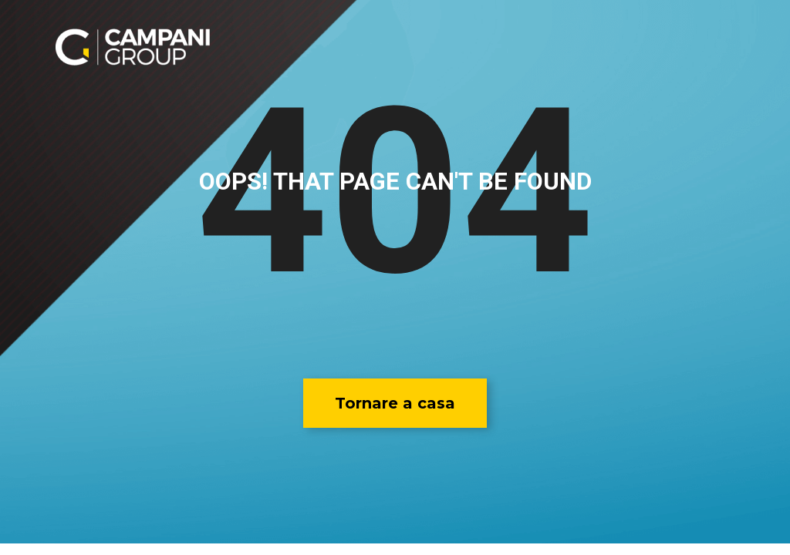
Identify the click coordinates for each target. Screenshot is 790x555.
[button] (395, 403)
